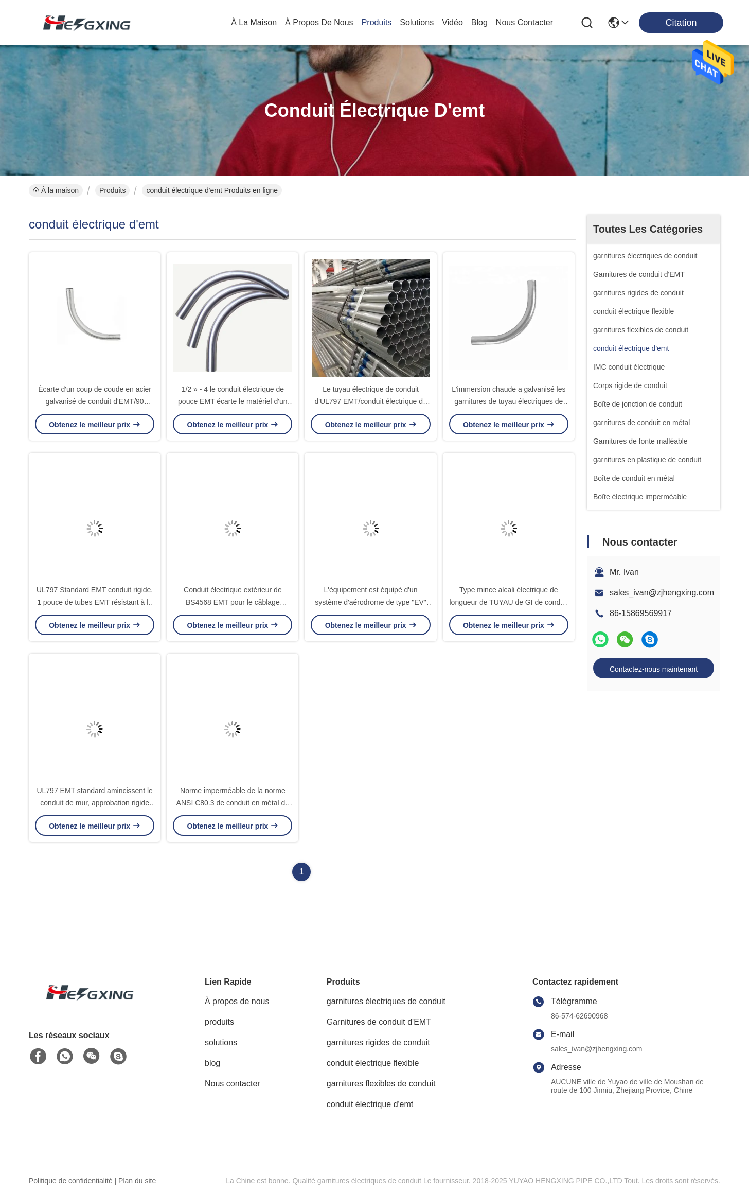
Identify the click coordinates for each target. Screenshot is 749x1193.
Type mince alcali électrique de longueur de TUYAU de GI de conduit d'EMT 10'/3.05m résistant (509, 602)
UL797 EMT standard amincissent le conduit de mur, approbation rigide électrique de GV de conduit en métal (94, 802)
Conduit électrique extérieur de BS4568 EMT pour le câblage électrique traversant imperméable (233, 602)
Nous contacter (232, 1083)
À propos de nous (319, 22)
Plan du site (137, 1181)
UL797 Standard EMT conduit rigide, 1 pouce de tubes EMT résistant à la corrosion (95, 602)
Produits (112, 190)
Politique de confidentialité (71, 1181)
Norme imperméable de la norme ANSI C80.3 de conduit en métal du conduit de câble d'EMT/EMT (232, 802)
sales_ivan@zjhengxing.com (662, 592)
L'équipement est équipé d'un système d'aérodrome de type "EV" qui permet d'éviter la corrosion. (370, 602)
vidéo (452, 22)
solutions (417, 22)
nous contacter (524, 22)
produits (377, 22)
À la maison (254, 22)
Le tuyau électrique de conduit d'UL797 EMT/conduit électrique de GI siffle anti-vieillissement (370, 401)
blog (479, 22)
